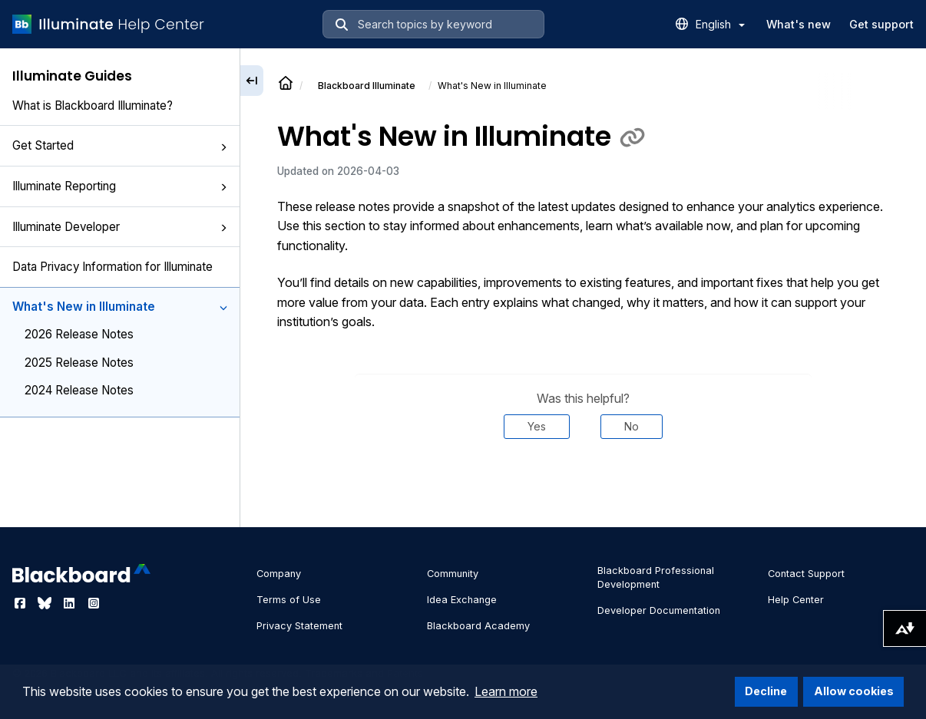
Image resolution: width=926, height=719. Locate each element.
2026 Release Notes (79, 334)
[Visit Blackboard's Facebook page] (21, 603)
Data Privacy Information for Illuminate (112, 266)
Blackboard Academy (478, 626)
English (720, 24)
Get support (881, 24)
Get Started (119, 145)
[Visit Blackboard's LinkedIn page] (70, 603)
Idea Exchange (462, 599)
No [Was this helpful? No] (631, 426)
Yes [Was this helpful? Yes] (536, 426)
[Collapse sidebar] (251, 80)
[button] (223, 147)
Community (452, 573)
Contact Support (806, 573)
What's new (798, 24)
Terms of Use (288, 599)
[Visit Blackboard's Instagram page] (93, 603)
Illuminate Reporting (119, 186)
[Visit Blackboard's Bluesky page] (46, 603)
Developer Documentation (658, 610)
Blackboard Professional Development (655, 577)
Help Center (796, 599)
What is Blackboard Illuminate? (92, 105)
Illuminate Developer (119, 226)
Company (278, 573)
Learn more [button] (506, 691)
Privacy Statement (299, 626)
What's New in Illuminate (119, 306)
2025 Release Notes (79, 362)
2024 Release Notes (79, 390)
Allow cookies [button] (854, 691)
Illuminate (366, 85)
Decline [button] (766, 691)
